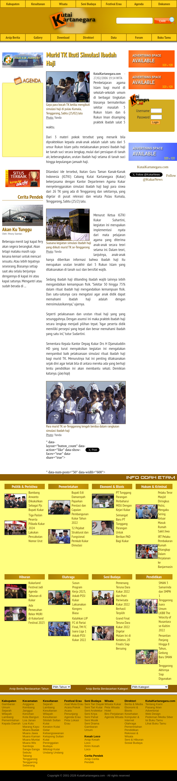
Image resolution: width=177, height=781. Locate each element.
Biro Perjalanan (114, 713)
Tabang (27, 755)
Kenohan (28, 713)
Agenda (139, 4)
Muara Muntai (31, 739)
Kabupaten (12, 4)
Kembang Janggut (29, 709)
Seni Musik (91, 720)
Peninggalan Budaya (50, 744)
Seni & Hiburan (133, 739)
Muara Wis (29, 742)
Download (63, 37)
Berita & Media (133, 704)
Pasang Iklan (153, 707)
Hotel (107, 710)
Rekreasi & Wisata (131, 735)
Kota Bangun (31, 717)
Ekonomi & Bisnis (131, 709)
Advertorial (152, 710)
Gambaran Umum (8, 706)
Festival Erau (114, 4)
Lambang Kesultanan (50, 709)
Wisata (63, 4)
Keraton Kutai (51, 726)
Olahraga (130, 723)
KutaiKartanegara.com (152, 167)
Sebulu (27, 752)
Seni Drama (91, 723)
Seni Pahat (91, 717)
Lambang (7, 717)
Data (113, 37)
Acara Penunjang (71, 712)
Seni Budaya (88, 4)
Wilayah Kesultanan (50, 715)
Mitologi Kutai (51, 749)
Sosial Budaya (133, 742)
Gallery (38, 37)
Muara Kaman (31, 736)
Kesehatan (131, 713)
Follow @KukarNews (159, 177)
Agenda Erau (72, 717)
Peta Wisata (112, 707)
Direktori (88, 37)
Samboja (28, 746)
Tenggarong (30, 759)
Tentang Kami (154, 704)
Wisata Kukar (112, 704)
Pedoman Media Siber (159, 717)
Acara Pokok (72, 707)
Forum (139, 37)
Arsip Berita (13, 37)
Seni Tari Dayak (94, 704)
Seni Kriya (90, 713)
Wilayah (7, 713)
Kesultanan (38, 4)
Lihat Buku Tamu (155, 723)
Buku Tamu (164, 37)
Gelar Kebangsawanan (53, 731)
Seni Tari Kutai (93, 707)
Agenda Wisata (113, 717)
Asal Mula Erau (73, 704)
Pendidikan (131, 730)
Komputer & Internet (131, 718)
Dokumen (164, 4)
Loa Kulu (28, 723)
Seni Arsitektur (93, 710)
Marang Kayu (31, 726)
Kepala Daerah (11, 723)
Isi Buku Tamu (154, 720)
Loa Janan (29, 720)
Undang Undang (53, 752)
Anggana (28, 704)
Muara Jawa (30, 733)
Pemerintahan (10, 720)
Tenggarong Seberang (30, 764)
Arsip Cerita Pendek (91, 760)
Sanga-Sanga (31, 749)
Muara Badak (31, 730)
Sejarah (6, 710)
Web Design (153, 713)
